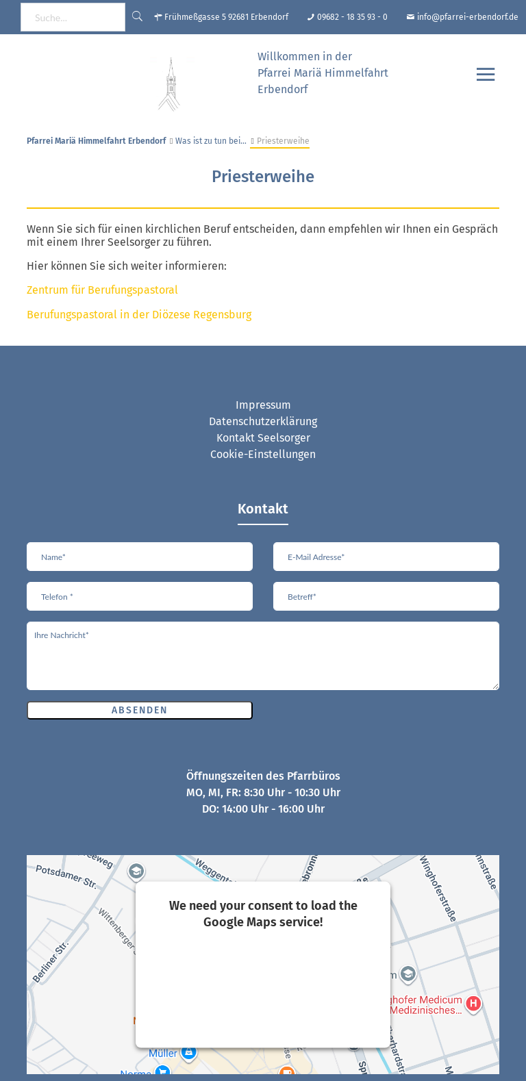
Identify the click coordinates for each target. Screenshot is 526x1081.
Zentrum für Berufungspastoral (102, 289)
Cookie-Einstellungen (263, 454)
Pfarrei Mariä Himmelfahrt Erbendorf (96, 141)
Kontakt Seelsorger (263, 437)
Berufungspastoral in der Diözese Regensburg (139, 314)
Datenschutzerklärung (263, 421)
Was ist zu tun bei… (211, 141)
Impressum (263, 404)
